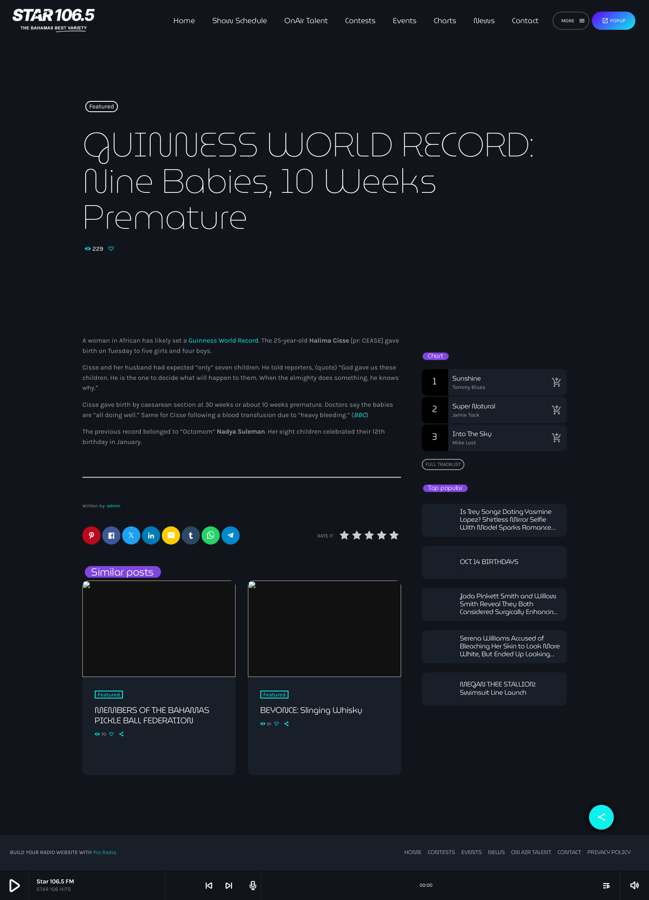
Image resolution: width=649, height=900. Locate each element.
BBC (360, 415)
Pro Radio (104, 853)
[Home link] (54, 20)
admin (113, 506)
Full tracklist (443, 464)
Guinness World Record (223, 341)
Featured (101, 106)
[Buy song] (556, 382)
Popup (613, 20)
